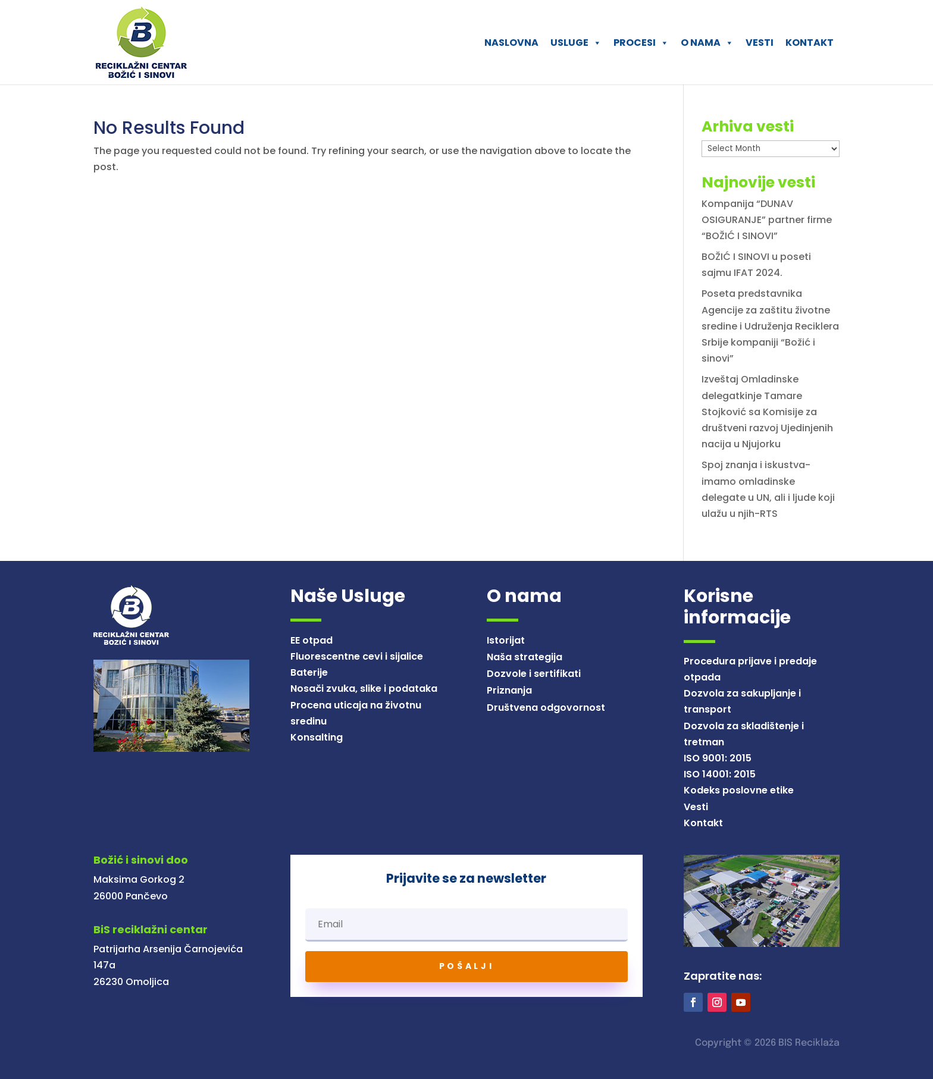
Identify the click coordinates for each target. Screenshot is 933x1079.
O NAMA (707, 42)
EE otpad (311, 640)
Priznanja (509, 690)
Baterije (309, 672)
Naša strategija (524, 657)
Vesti (696, 807)
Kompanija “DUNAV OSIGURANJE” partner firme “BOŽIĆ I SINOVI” (767, 220)
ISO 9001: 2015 (718, 758)
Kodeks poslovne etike (739, 790)
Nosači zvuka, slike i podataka (363, 688)
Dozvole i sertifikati (534, 673)
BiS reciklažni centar (150, 929)
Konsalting (316, 737)
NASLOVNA (511, 42)
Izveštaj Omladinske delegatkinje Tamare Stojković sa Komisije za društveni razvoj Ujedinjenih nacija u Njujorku (767, 411)
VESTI (760, 42)
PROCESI (641, 42)
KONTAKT (809, 42)
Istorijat (506, 640)
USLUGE (576, 42)
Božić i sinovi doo (140, 859)
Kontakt (703, 823)
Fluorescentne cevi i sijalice (356, 656)
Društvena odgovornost (546, 707)
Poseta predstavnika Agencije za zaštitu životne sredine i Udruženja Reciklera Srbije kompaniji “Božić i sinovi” (770, 326)
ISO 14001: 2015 (720, 774)
